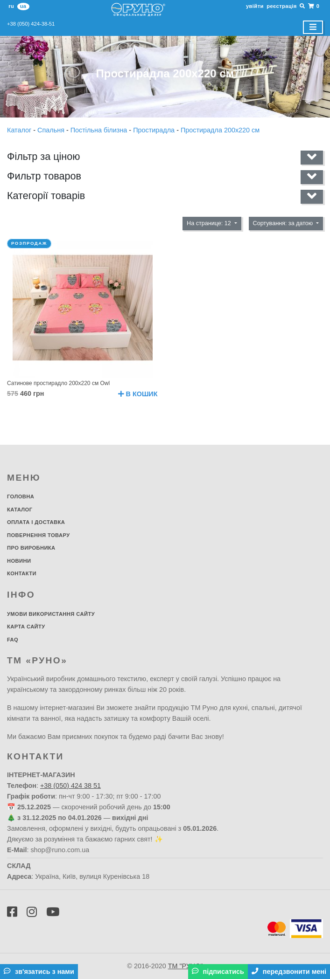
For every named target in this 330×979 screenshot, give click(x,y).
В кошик (138, 394)
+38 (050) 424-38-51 (31, 24)
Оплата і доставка (36, 522)
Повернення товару (38, 535)
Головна (20, 496)
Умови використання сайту (51, 614)
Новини (19, 561)
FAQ (12, 639)
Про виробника (31, 548)
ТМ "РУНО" (185, 966)
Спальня (51, 130)
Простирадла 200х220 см (220, 130)
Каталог (20, 130)
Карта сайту (26, 626)
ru (11, 6)
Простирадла (154, 130)
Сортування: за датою (284, 223)
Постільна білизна (99, 130)
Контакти (21, 573)
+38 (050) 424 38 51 (70, 785)
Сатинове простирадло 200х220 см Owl (58, 383)
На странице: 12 (209, 223)
